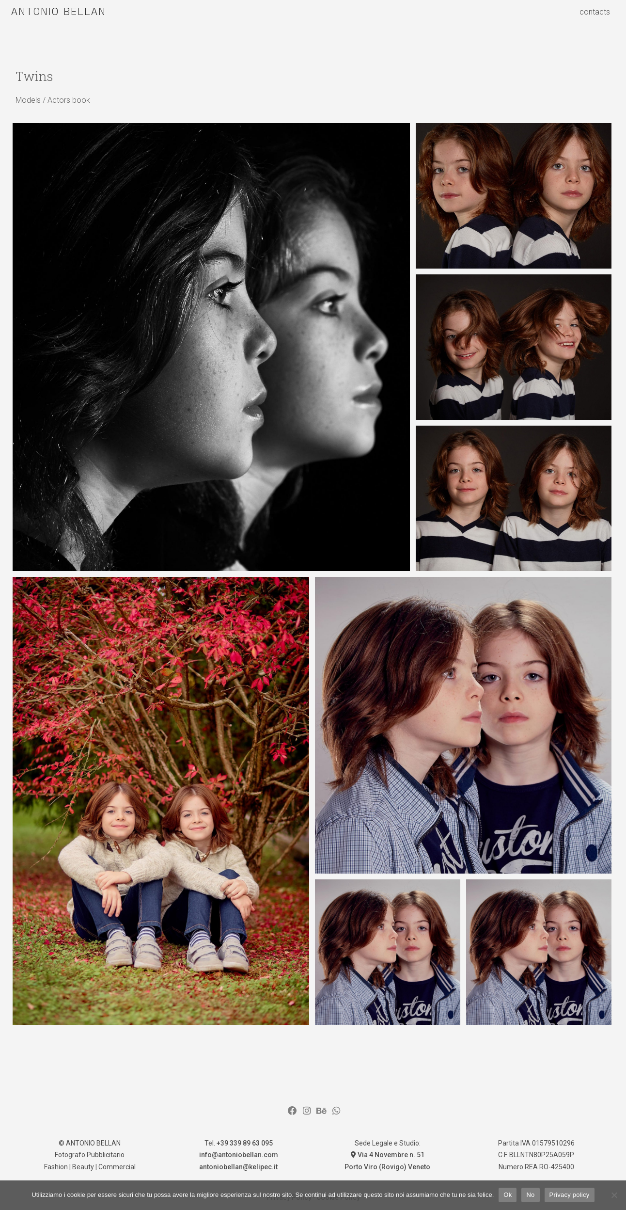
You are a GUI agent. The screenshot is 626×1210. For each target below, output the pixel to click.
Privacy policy (569, 1194)
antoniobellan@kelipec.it (238, 1167)
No (530, 1194)
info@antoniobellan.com (238, 1155)
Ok (507, 1194)
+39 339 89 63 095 (245, 1143)
